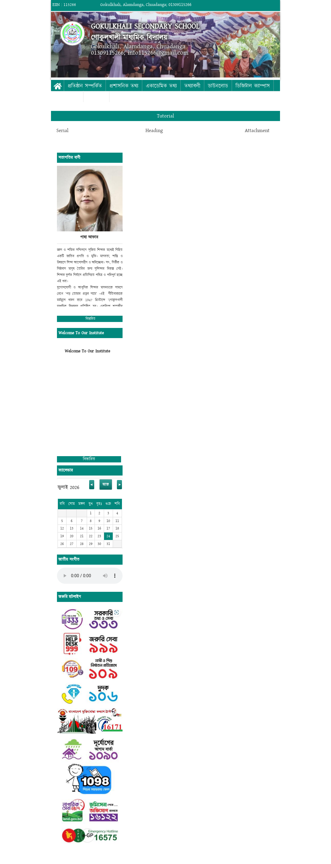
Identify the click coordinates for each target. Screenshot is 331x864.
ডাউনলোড (218, 86)
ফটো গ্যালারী (67, 97)
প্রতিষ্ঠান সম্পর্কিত (85, 86)
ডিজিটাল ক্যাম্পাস (253, 86)
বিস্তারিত (90, 318)
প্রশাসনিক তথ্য (123, 86)
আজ (106, 484)
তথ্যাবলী (192, 86)
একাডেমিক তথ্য (161, 86)
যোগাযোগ (96, 97)
